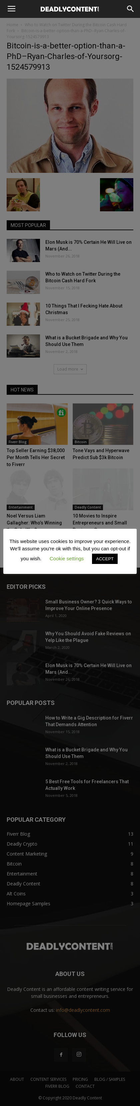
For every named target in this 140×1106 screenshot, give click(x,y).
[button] (130, 9)
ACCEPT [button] (105, 558)
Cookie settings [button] (67, 558)
